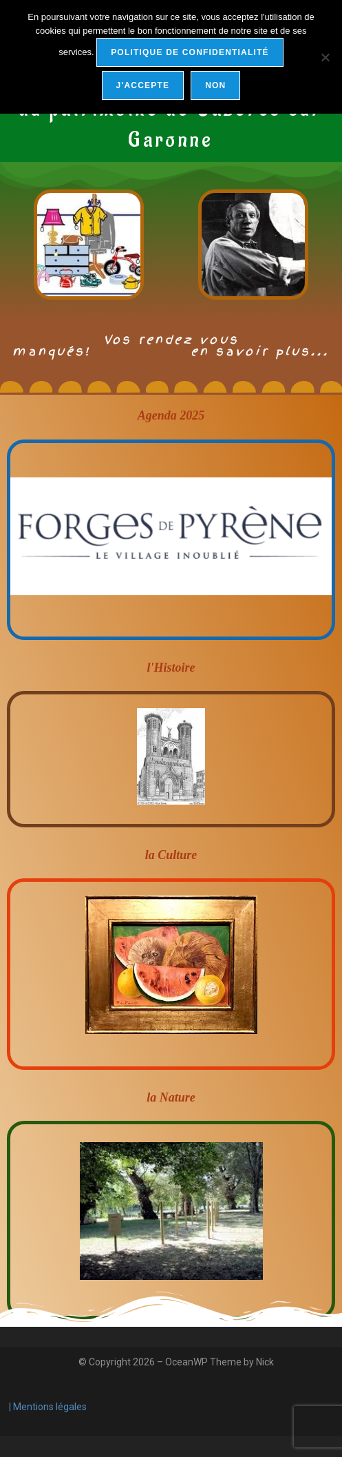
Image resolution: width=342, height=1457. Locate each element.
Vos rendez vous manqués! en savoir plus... (170, 345)
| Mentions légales (47, 1406)
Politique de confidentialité (190, 52)
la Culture (171, 855)
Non (215, 85)
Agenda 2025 (171, 415)
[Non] (325, 57)
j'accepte (143, 85)
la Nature (171, 1097)
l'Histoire (171, 667)
